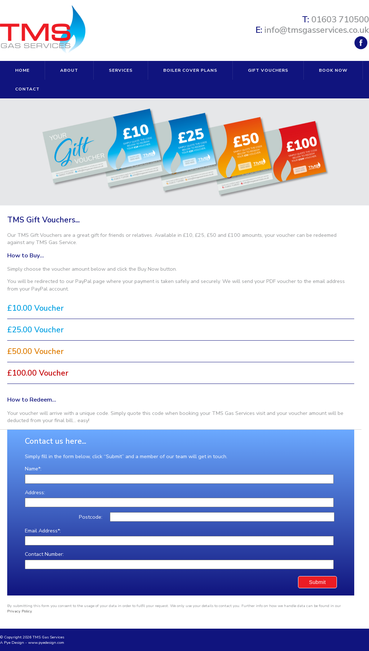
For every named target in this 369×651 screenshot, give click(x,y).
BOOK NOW (333, 70)
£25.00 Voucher (35, 330)
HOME (22, 70)
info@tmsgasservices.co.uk (316, 30)
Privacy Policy (19, 611)
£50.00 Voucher (35, 352)
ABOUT (69, 70)
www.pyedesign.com (46, 642)
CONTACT (27, 89)
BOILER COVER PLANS (190, 70)
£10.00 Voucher (35, 309)
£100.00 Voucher (37, 373)
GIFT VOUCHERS (268, 70)
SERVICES (121, 70)
